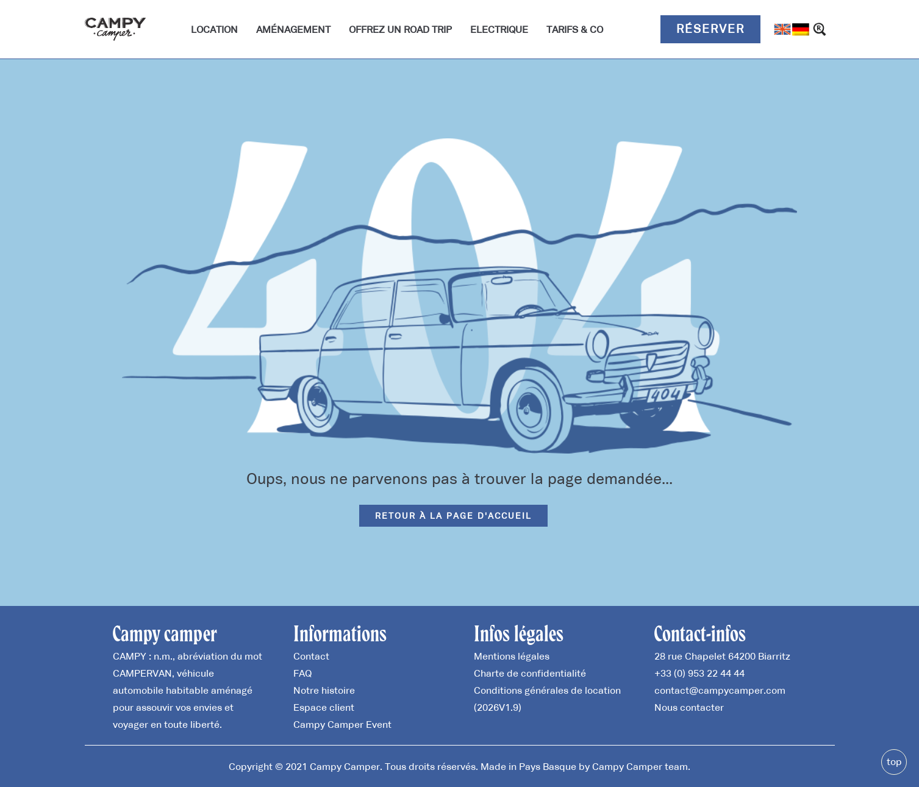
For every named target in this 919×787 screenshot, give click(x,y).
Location (214, 29)
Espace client (323, 707)
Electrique (499, 29)
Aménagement (293, 29)
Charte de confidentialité (530, 673)
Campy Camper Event (342, 724)
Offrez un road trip (400, 29)
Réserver (710, 28)
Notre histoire (324, 690)
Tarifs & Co (574, 29)
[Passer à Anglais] (782, 29)
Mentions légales (511, 656)
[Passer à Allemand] (801, 29)
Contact (311, 656)
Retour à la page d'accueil (453, 515)
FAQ (302, 673)
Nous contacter (689, 707)
